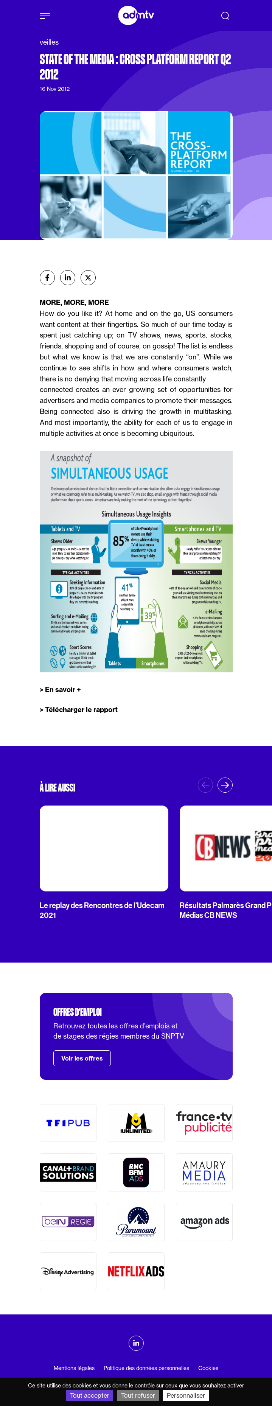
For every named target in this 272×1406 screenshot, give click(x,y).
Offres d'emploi (77, 1012)
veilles (49, 42)
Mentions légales (74, 1368)
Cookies (208, 1368)
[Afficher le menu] (45, 16)
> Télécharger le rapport (79, 709)
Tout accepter (89, 1395)
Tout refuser (138, 1395)
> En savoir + (60, 689)
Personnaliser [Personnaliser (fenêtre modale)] (186, 1395)
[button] (225, 785)
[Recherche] (225, 15)
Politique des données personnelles (146, 1368)
